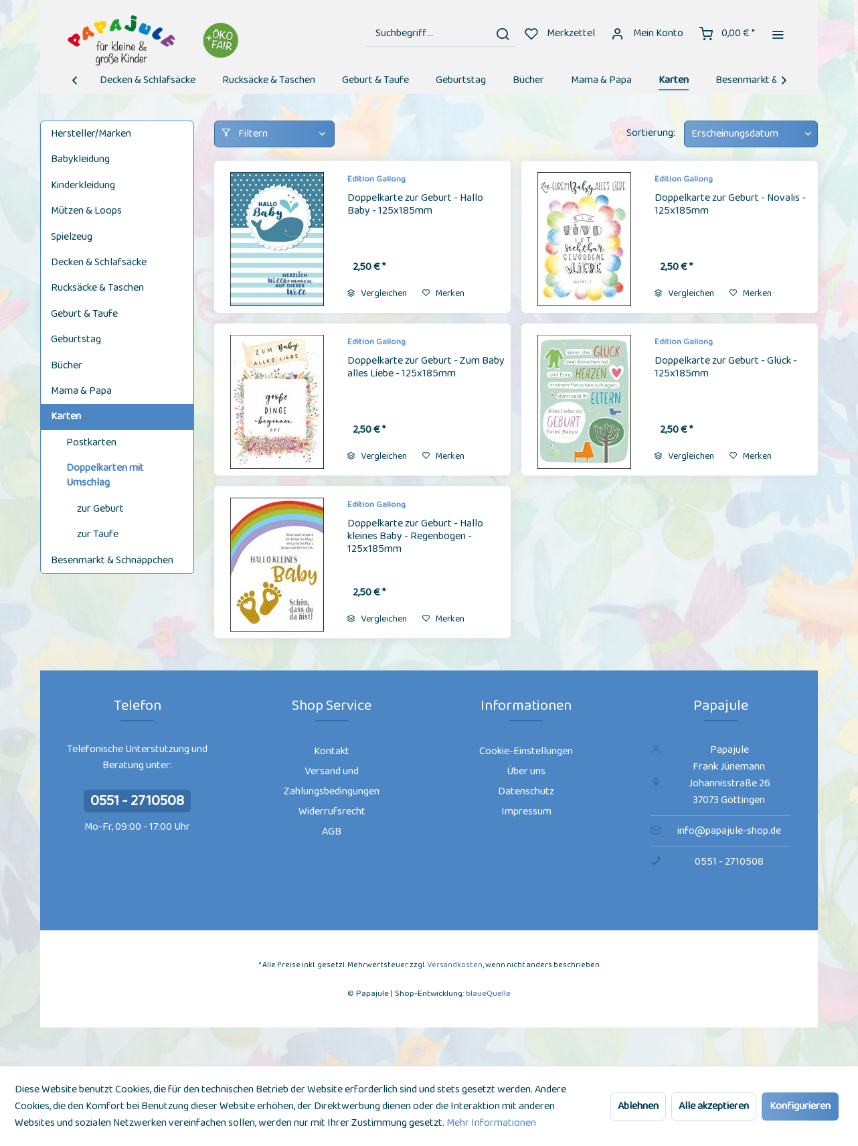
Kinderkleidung (83, 185)
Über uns (526, 771)
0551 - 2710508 (137, 801)
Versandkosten (455, 964)
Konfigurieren (800, 1106)
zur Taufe (97, 534)
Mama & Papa (81, 390)
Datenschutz (526, 791)
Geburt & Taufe (84, 313)
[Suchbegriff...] (440, 33)
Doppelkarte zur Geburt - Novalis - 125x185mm (730, 205)
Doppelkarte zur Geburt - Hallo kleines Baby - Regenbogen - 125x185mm (415, 537)
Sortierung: (650, 133)
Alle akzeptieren (714, 1106)
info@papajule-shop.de (729, 830)
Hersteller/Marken (91, 133)
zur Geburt (100, 508)
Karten (66, 416)
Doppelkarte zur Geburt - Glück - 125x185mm (726, 368)
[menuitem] (440, 33)
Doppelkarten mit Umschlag (105, 475)
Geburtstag (76, 339)
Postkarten (91, 442)
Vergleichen (377, 293)
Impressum (526, 811)
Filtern (245, 133)
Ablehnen (638, 1106)
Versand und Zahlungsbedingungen (331, 781)
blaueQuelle (488, 994)
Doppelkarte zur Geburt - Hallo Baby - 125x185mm (415, 205)
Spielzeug (71, 236)
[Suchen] (502, 33)
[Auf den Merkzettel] (443, 293)
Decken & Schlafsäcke (99, 262)
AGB (331, 831)
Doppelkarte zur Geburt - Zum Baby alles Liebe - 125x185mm (426, 368)
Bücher (66, 365)
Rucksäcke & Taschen (97, 287)
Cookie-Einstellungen (526, 751)
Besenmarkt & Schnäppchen (112, 560)
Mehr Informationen (491, 1123)
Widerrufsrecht (331, 811)
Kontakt (331, 751)
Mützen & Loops (86, 210)
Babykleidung (80, 159)
